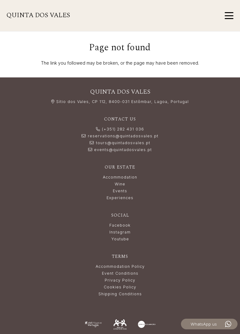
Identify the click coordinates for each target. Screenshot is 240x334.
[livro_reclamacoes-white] (147, 324)
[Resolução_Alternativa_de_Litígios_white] (120, 324)
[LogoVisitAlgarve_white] (93, 324)
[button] (229, 15)
